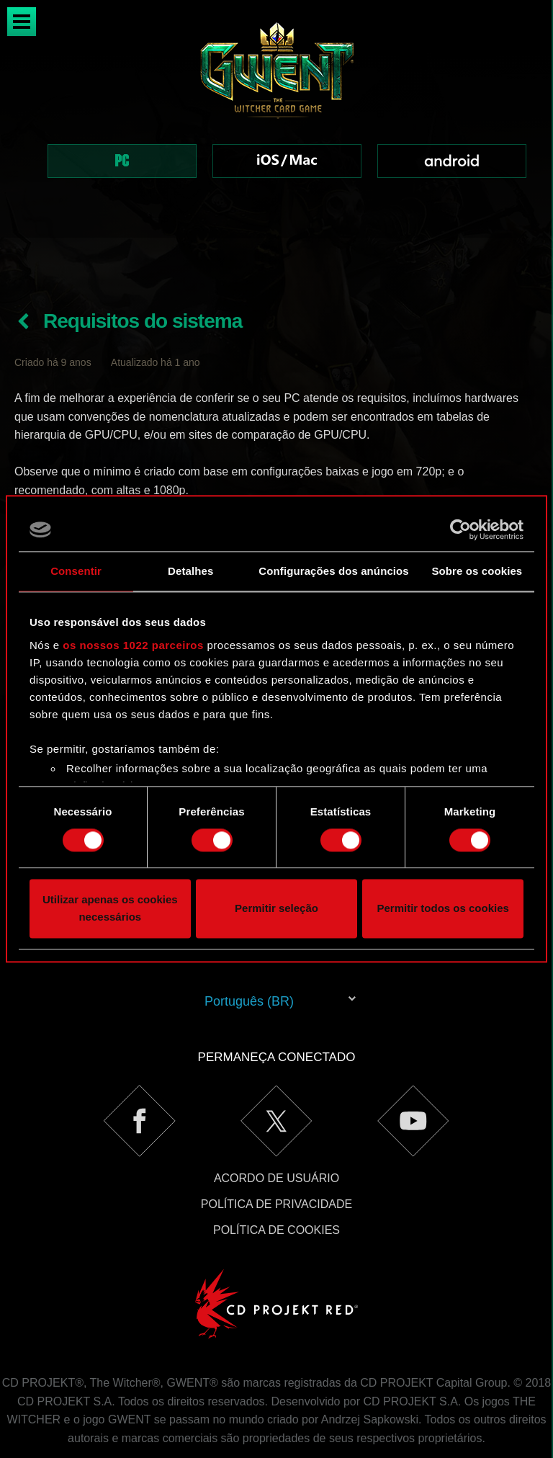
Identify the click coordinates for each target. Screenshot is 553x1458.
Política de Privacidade (276, 1153)
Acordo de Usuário (276, 1127)
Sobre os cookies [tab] (476, 571)
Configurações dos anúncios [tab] (333, 571)
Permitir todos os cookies (442, 909)
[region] (276, 119)
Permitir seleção (276, 909)
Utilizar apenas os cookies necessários (110, 908)
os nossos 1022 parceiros (133, 645)
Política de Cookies (276, 1179)
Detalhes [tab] (190, 571)
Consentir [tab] (76, 571)
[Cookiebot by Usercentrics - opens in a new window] (460, 529)
